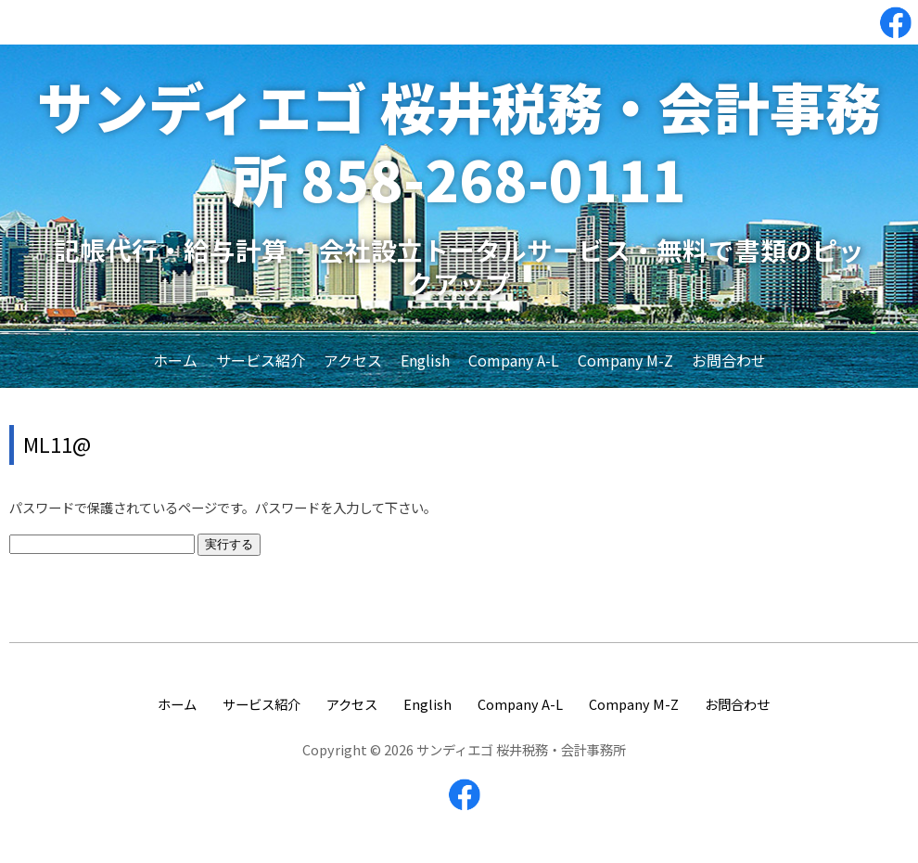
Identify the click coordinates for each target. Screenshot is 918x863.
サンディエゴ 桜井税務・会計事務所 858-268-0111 (459, 141)
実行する (229, 544)
